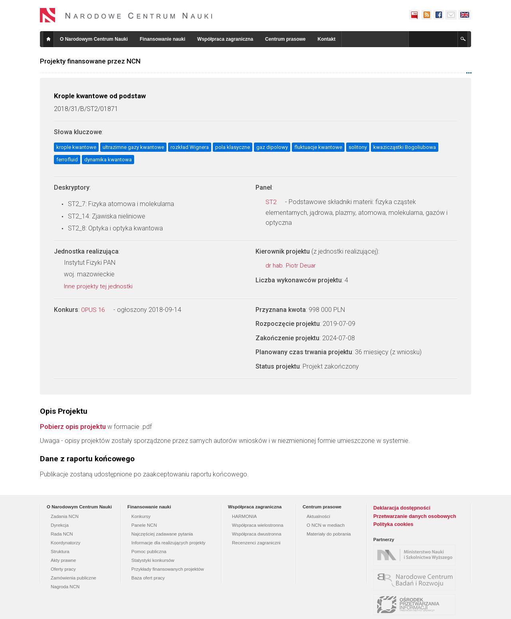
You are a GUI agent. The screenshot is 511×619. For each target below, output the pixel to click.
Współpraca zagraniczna (225, 39)
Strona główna (48, 39)
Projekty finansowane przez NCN (90, 61)
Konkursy (141, 516)
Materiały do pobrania (329, 534)
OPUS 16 (97, 309)
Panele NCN (144, 525)
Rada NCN (62, 534)
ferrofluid (67, 160)
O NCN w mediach (326, 525)
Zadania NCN (65, 516)
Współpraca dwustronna (256, 534)
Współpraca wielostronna (257, 525)
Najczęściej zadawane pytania (162, 534)
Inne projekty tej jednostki (102, 286)
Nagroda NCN (65, 586)
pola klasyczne (232, 147)
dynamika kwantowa (108, 160)
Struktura (60, 551)
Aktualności (318, 516)
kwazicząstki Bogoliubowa (404, 147)
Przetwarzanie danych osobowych (414, 516)
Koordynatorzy (65, 542)
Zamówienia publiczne (73, 577)
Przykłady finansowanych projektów (167, 569)
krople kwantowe (76, 147)
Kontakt (326, 39)
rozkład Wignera (189, 147)
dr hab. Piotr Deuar (295, 265)
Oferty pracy (63, 569)
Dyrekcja (60, 525)
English (464, 15)
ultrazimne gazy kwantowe (133, 147)
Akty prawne (63, 560)
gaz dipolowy (272, 147)
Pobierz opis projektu (73, 427)
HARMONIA (244, 516)
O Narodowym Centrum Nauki (94, 39)
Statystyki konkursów (152, 560)
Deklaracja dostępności (401, 508)
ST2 (275, 202)
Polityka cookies (393, 524)
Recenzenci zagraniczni (256, 542)
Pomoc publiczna (148, 551)
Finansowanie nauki (162, 39)
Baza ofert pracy (148, 577)
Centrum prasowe (285, 39)
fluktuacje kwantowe (318, 147)
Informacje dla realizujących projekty (168, 542)
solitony (358, 147)
